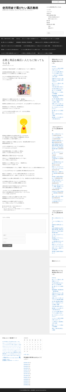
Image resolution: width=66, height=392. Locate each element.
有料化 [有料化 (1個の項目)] (8, 355)
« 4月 (25, 354)
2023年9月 (26, 368)
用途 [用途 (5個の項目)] (5, 357)
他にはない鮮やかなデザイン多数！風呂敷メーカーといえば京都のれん (17, 208)
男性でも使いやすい (52, 19)
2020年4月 (26, 383)
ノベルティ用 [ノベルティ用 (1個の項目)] (18, 347)
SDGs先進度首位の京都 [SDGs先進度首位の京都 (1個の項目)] (13, 341)
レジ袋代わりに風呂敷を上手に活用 (28, 53)
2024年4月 (26, 366)
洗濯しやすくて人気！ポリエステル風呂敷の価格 (11, 45)
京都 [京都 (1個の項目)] (12, 352)
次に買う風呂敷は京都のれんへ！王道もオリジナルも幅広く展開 (37, 45)
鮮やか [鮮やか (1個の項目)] (17, 360)
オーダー (5, 207)
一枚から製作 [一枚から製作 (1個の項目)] (8, 352)
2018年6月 (26, 384)
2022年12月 (26, 370)
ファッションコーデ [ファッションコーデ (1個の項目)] (16, 349)
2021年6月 (26, 375)
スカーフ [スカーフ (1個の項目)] (9, 347)
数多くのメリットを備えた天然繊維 (45, 53)
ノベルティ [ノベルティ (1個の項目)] (13, 347)
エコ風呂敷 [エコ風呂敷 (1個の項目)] (15, 344)
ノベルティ (10, 207)
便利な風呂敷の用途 (51, 15)
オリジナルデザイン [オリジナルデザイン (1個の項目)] (14, 346)
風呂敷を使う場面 (51, 24)
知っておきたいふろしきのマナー (49, 49)
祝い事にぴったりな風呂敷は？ (7, 42)
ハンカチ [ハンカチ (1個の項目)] (4, 349)
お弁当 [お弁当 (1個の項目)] (10, 343)
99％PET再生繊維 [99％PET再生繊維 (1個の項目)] (5, 341)
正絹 (49, 26)
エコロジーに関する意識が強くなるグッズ (9, 53)
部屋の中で (50, 28)
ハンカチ (49, 9)
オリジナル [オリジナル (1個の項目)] (9, 346)
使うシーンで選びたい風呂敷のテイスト (30, 38)
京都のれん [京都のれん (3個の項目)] (16, 352)
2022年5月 (26, 372)
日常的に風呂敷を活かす (54, 17)
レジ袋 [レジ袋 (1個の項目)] (3, 352)
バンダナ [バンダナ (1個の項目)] (11, 349)
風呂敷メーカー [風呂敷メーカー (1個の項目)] (12, 360)
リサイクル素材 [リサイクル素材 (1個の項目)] (14, 350)
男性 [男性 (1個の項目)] (9, 357)
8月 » (28, 354)
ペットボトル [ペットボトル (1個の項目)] (8, 350)
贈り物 (48, 20)
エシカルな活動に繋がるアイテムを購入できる (30, 49)
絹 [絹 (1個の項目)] (11, 357)
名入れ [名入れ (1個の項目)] (16, 353)
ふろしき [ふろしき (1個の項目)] (14, 343)
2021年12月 (26, 373)
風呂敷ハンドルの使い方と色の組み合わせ (9, 49)
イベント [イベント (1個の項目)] (18, 343)
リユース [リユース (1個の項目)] (19, 350)
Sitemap (18, 38)
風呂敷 (48, 22)
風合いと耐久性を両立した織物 (7, 38)
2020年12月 (26, 377)
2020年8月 (26, 379)
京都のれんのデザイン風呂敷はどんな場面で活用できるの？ (47, 42)
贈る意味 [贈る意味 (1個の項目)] (17, 357)
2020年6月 (26, 381)
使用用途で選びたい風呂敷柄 (20, 8)
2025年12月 (26, 362)
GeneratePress (43, 390)
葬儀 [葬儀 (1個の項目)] (13, 357)
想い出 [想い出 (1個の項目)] (5, 355)
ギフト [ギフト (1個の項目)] (5, 347)
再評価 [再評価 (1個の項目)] (13, 353)
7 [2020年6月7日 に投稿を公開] (40, 342)
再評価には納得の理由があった (10, 210)
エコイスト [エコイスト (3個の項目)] (9, 344)
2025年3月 (26, 364)
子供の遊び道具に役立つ (57, 45)
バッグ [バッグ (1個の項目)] (7, 349)
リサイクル (49, 11)
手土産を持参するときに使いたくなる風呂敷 (50, 38)
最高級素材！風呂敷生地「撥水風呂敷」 (24, 42)
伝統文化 (49, 13)
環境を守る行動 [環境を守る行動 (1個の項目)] (13, 355)
